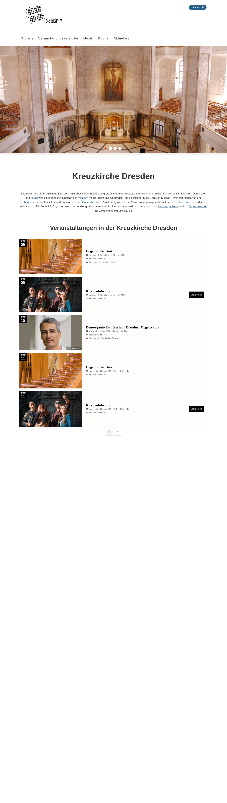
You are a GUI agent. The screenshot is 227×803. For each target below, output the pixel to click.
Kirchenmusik (28, 202)
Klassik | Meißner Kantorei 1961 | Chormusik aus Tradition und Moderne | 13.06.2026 (113, 626)
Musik (34, 197)
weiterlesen (32, 663)
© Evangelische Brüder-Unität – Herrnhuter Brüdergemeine (42, 779)
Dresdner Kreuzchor (185, 202)
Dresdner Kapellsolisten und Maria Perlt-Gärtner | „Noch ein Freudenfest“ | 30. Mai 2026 (177, 626)
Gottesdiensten (91, 202)
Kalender (197, 715)
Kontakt (176, 715)
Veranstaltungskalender (58, 38)
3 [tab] (116, 149)
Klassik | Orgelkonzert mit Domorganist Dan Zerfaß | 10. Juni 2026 (46, 626)
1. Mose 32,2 (23, 749)
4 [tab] (120, 149)
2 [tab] (111, 149)
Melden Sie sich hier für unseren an (148, 756)
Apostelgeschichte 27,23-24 (30, 773)
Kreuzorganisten (168, 206)
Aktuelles (121, 38)
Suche (195, 7)
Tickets (27, 38)
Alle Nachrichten (133, 690)
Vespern (83, 197)
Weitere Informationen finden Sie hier (32, 782)
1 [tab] (106, 149)
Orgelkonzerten (198, 206)
